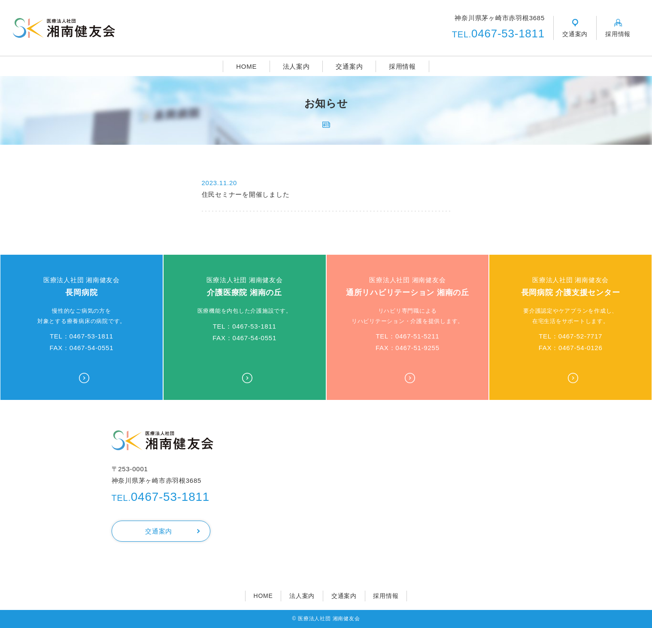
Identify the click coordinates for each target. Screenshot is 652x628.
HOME (246, 66)
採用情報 (402, 66)
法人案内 (296, 66)
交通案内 (349, 66)
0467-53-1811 (498, 33)
